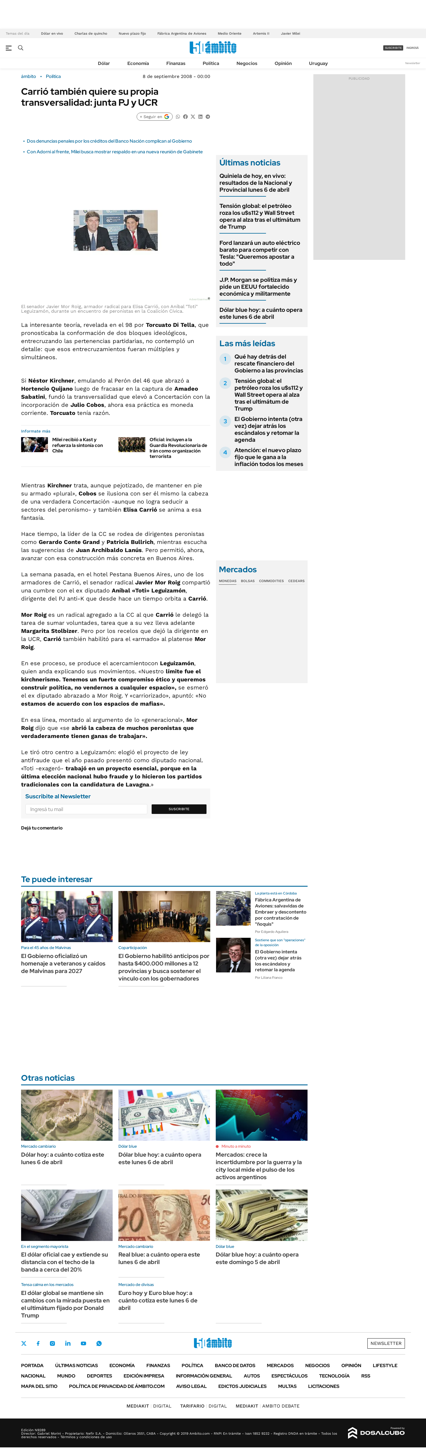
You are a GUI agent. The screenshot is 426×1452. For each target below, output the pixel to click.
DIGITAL (149, 1406)
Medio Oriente (229, 33)
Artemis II (261, 33)
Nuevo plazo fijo (132, 33)
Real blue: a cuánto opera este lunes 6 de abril (159, 1258)
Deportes (99, 1376)
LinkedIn (67, 1343)
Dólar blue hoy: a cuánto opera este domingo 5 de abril (257, 1258)
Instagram (52, 1343)
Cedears (296, 581)
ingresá (412, 47)
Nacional (33, 1376)
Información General (204, 1376)
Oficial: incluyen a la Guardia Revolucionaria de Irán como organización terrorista (178, 448)
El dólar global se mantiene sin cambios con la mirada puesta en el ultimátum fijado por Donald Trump (65, 1304)
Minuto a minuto (236, 1146)
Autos (252, 1376)
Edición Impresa (144, 1376)
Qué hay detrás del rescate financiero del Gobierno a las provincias (269, 363)
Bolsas (248, 581)
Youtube (83, 1343)
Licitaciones (323, 1386)
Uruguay (318, 63)
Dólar (104, 63)
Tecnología (334, 1376)
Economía (138, 63)
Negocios (247, 63)
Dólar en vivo (52, 33)
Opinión (283, 63)
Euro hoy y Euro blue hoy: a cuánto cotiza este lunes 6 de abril (158, 1300)
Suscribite (179, 809)
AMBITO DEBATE (267, 1406)
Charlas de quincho (91, 33)
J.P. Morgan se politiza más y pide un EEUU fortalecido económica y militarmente (258, 286)
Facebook (38, 1343)
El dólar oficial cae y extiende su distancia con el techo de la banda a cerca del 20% (64, 1262)
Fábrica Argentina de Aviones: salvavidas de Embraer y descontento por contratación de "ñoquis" (280, 912)
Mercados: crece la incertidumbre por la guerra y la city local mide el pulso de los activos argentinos (259, 1166)
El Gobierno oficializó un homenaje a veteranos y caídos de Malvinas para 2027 (63, 963)
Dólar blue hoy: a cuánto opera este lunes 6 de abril (260, 313)
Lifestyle (385, 1365)
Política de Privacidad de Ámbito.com (117, 1386)
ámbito (28, 76)
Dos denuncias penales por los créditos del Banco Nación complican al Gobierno (109, 141)
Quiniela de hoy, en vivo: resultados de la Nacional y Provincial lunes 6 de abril (255, 182)
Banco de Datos (235, 1365)
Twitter (24, 1343)
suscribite (393, 47)
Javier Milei (290, 33)
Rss (365, 1376)
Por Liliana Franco (268, 977)
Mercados (280, 1365)
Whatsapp (99, 1343)
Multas (287, 1386)
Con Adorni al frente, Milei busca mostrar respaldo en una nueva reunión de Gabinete (115, 152)
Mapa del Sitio (39, 1386)
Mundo (66, 1376)
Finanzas (175, 63)
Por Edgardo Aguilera (271, 931)
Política (211, 63)
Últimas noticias (76, 1365)
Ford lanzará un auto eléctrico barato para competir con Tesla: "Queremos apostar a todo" (259, 253)
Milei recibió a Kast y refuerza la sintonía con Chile (77, 445)
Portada (32, 1365)
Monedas (228, 581)
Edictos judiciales (242, 1386)
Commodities (271, 581)
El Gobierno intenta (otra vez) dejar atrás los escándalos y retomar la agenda (268, 429)
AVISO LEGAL (191, 1386)
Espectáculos (289, 1376)
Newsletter (412, 63)
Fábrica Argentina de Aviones (181, 33)
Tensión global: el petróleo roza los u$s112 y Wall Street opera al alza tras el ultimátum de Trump (259, 216)
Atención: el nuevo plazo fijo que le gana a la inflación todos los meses (269, 457)
